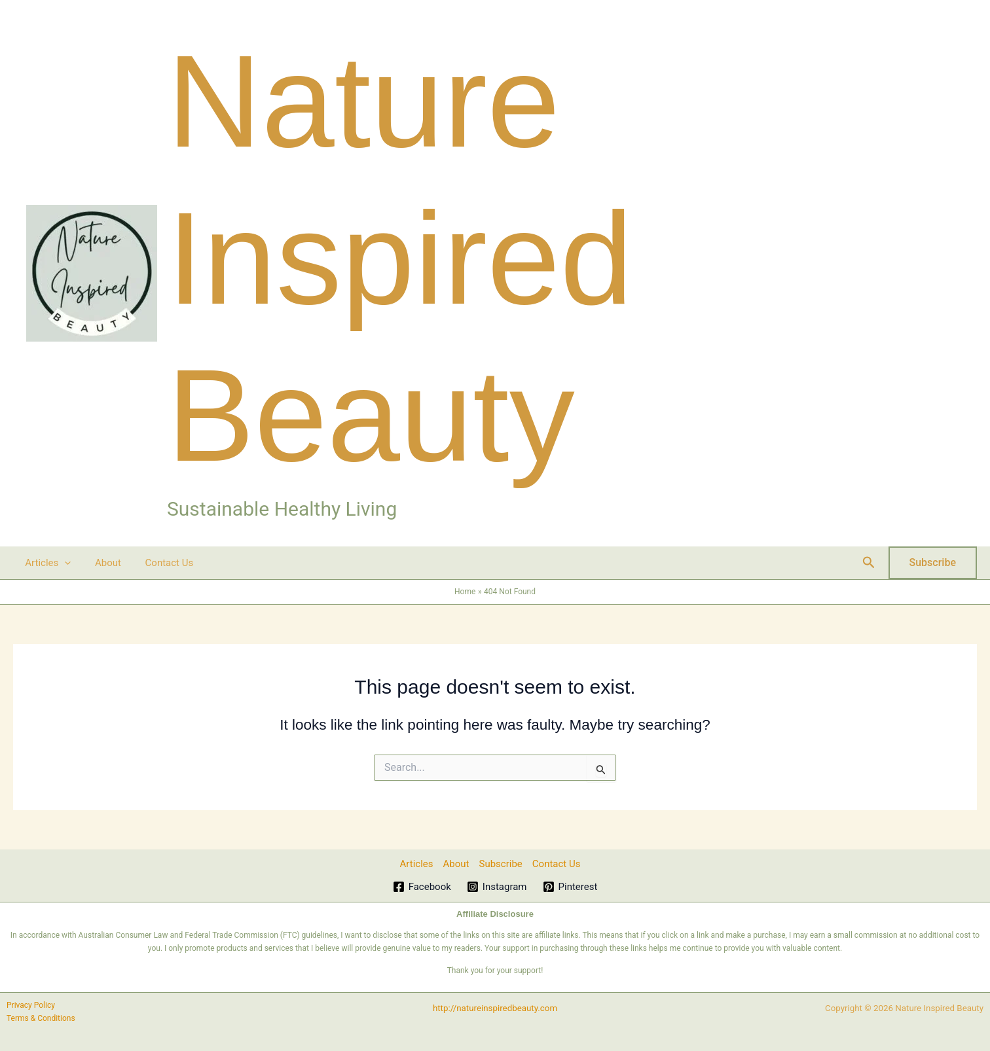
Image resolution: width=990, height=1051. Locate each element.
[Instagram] (497, 887)
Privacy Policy (31, 1005)
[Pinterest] (570, 887)
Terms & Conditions (41, 1018)
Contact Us (158, 563)
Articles (46, 563)
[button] (62, 563)
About (101, 563)
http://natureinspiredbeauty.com (495, 1008)
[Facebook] (422, 887)
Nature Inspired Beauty (400, 258)
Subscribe (500, 864)
